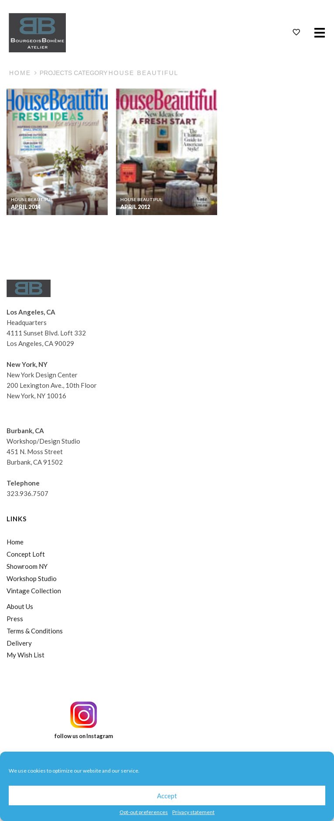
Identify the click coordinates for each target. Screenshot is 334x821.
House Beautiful (32, 199)
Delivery (19, 643)
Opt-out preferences (143, 812)
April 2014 (26, 207)
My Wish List (25, 655)
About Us (20, 606)
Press (15, 619)
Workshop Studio (32, 578)
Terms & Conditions (35, 631)
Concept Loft (26, 554)
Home (20, 72)
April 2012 (135, 207)
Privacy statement (193, 812)
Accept (167, 796)
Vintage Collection (34, 591)
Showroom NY (27, 566)
